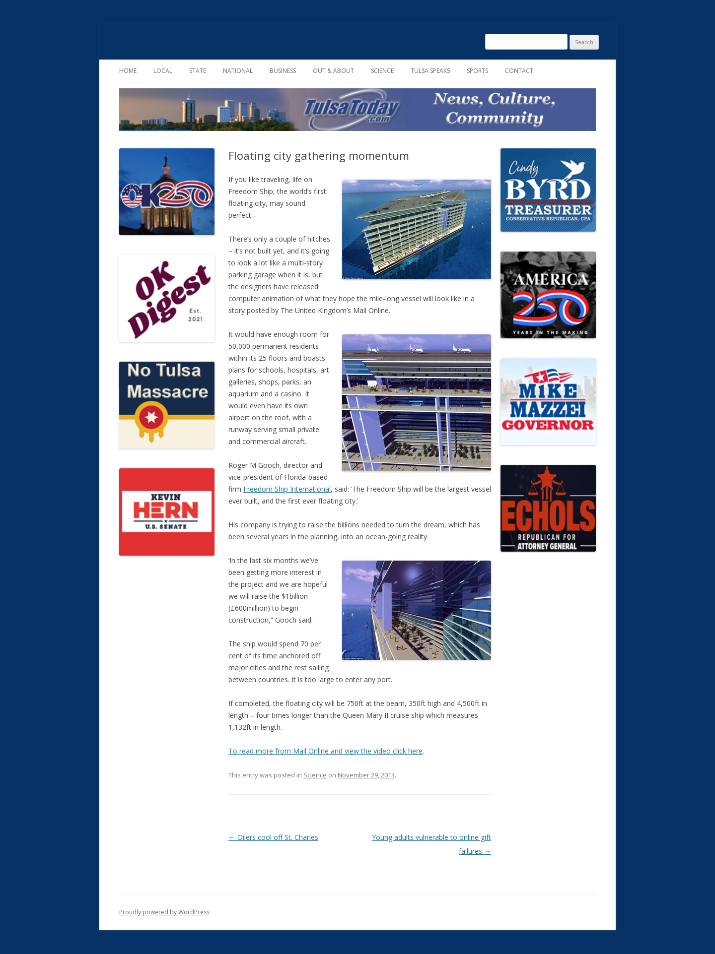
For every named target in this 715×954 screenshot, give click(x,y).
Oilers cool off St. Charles (273, 837)
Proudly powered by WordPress (164, 912)
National (238, 70)
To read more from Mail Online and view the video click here (325, 751)
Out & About (333, 70)
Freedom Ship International (287, 489)
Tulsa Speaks (430, 70)
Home (128, 70)
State (197, 70)
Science (382, 70)
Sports (477, 70)
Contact (519, 70)
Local (162, 70)
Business (283, 70)
